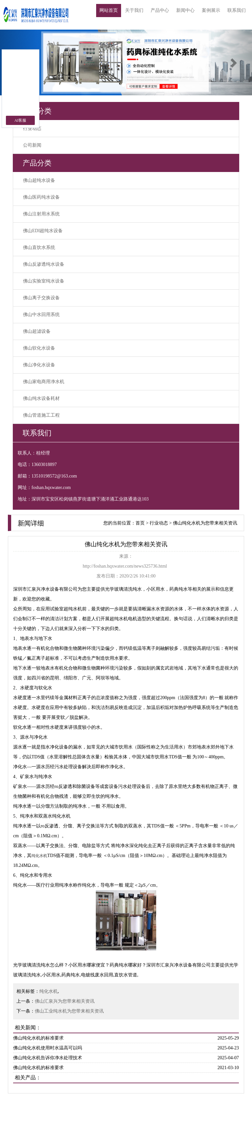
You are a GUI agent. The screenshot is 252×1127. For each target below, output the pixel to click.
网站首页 (108, 10)
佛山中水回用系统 (41, 314)
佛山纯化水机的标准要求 (38, 1038)
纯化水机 (48, 991)
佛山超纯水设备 (39, 180)
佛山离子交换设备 (41, 297)
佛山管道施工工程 (41, 415)
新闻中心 (185, 10)
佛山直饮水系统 (39, 247)
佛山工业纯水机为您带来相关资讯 (69, 1011)
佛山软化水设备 (39, 348)
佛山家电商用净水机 (43, 381)
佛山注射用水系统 (41, 213)
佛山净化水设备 (39, 364)
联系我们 (236, 10)
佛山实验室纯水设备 (43, 281)
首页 (140, 523)
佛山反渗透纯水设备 (43, 264)
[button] (233, 62)
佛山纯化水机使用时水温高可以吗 (47, 1047)
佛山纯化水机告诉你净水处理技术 (47, 1057)
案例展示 (211, 10)
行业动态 (32, 128)
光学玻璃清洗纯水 (123, 589)
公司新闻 (32, 145)
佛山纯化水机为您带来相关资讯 (205, 523)
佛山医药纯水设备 (41, 197)
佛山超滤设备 (37, 331)
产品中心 (160, 10)
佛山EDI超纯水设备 (43, 230)
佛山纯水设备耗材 (41, 398)
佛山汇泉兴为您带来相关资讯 (64, 1001)
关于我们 (134, 10)
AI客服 (20, 120)
